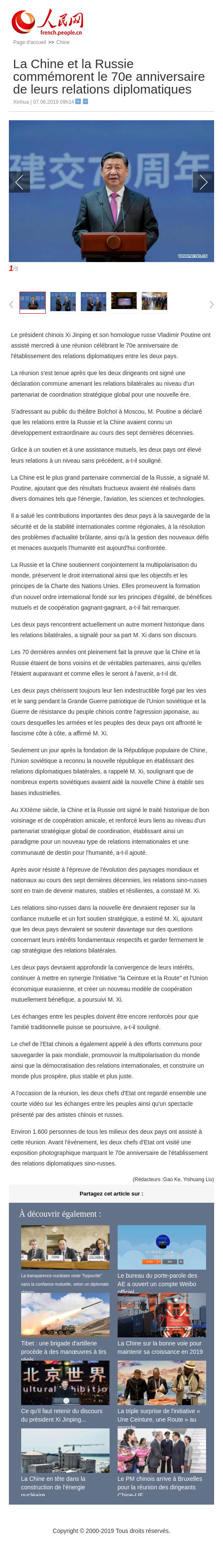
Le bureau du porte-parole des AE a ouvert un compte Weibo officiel (157, 1283)
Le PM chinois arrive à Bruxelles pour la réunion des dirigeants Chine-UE (160, 1487)
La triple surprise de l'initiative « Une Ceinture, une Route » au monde (159, 1419)
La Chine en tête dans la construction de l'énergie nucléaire (53, 1487)
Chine (62, 42)
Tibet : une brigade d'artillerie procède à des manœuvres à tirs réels (64, 1351)
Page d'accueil (29, 42)
